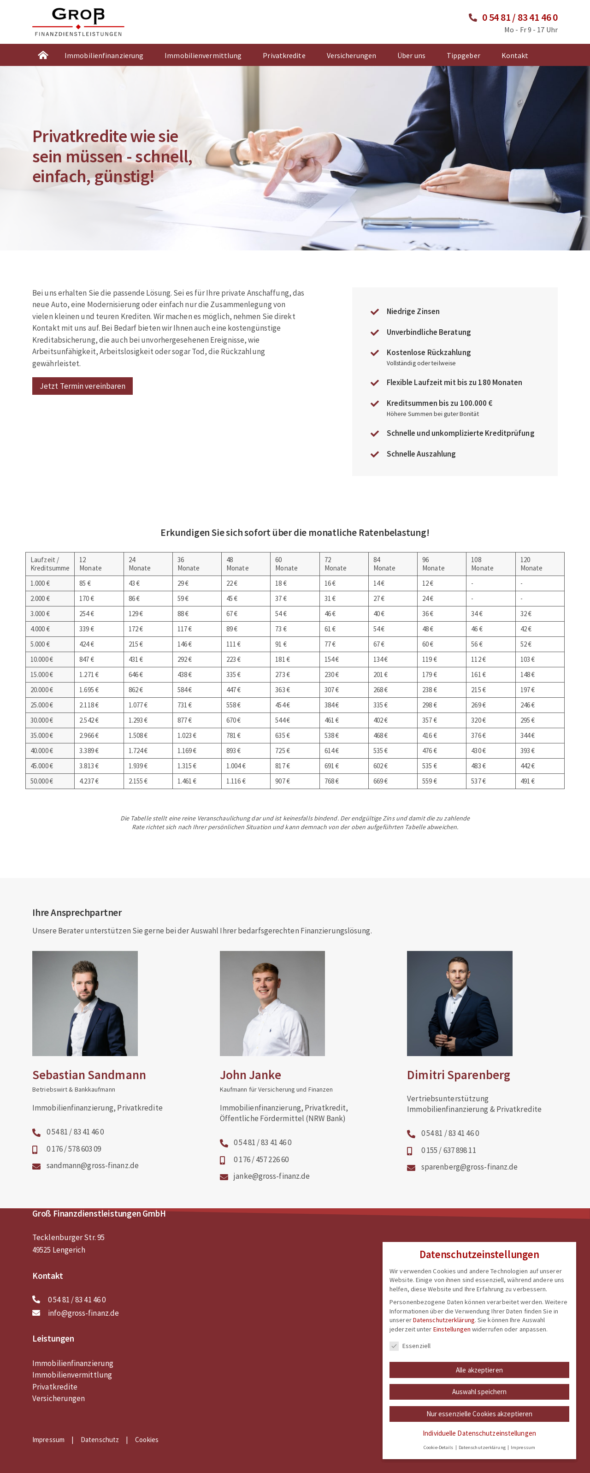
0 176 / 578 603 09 (74, 1149)
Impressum (48, 1439)
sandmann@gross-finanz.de (93, 1165)
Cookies (147, 1439)
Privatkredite (284, 55)
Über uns (411, 55)
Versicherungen (351, 55)
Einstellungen (452, 1335)
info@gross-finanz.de (83, 1313)
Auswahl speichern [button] (479, 1398)
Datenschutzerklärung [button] (483, 1454)
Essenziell (410, 1352)
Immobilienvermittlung (203, 55)
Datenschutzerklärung (444, 1326)
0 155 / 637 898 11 (448, 1150)
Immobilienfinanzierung (104, 55)
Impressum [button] (523, 1454)
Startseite (43, 55)
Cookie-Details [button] (439, 1454)
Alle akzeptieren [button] (479, 1376)
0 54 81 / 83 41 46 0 (520, 17)
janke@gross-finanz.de (272, 1176)
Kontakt (515, 55)
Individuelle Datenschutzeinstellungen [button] (479, 1439)
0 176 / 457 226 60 (261, 1159)
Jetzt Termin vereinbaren (82, 386)
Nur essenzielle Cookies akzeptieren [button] (479, 1420)
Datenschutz (100, 1439)
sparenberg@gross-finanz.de (469, 1167)
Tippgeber (463, 55)
